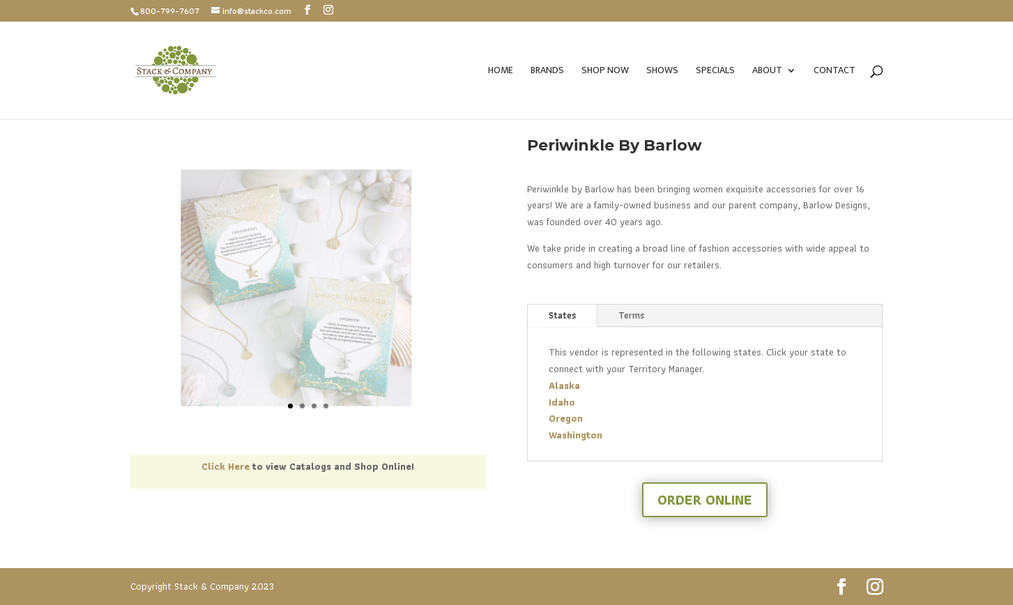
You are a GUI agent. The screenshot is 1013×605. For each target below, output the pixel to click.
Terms (631, 315)
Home (500, 72)
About (767, 72)
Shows (662, 72)
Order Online (704, 500)
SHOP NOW (605, 72)
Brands (547, 72)
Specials (715, 72)
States (562, 315)
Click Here (225, 466)
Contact (834, 72)
